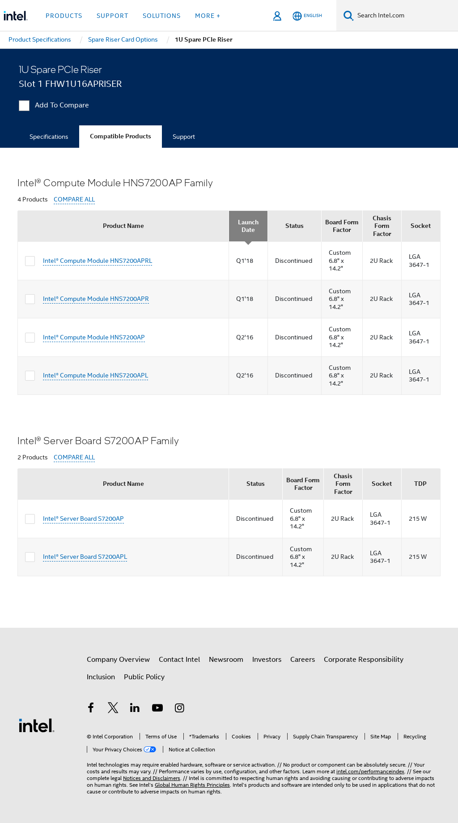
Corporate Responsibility (363, 659)
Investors (266, 659)
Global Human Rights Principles (192, 784)
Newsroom (226, 659)
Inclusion (101, 677)
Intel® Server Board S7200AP (83, 518)
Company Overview (118, 659)
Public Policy (144, 677)
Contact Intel (179, 659)
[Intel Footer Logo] (37, 724)
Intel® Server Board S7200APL (85, 557)
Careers (302, 659)
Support (184, 137)
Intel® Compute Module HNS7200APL (95, 375)
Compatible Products (120, 136)
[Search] (349, 15)
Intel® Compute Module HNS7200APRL (97, 261)
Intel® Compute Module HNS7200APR (96, 299)
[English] (307, 15)
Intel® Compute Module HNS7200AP (94, 337)
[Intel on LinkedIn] (135, 709)
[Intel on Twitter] (113, 709)
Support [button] (112, 16)
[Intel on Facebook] (90, 709)
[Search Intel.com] (406, 15)
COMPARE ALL (74, 199)
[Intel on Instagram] (179, 709)
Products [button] (64, 16)
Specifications (49, 137)
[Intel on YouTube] (157, 709)
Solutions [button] (162, 16)
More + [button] (208, 16)
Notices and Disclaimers (151, 778)
